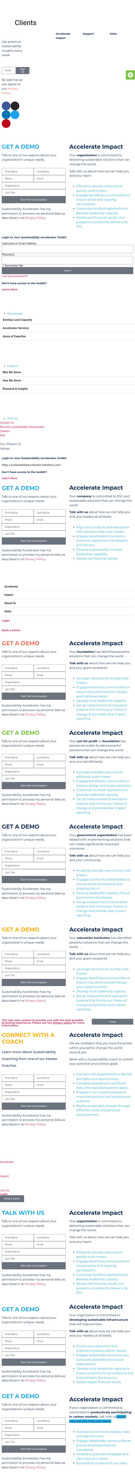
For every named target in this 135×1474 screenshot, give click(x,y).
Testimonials (65, 57)
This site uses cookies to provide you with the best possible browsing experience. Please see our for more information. (43, 1022)
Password (8, 254)
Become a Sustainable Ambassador (22, 427)
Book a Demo (11, 630)
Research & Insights (15, 388)
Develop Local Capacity (17, 319)
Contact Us (91, 41)
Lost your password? (15, 276)
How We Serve (12, 380)
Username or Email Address (19, 243)
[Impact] (4, 1168)
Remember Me (12, 265)
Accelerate (11, 586)
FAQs (87, 55)
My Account (92, 48)
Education (117, 62)
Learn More (9, 289)
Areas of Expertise (14, 336)
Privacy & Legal (110, 133)
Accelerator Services (16, 328)
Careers (88, 62)
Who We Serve (12, 372)
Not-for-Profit (120, 48)
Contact (90, 133)
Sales (7, 611)
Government (119, 55)
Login (5, 620)
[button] (67, 320)
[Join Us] (4, 1182)
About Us (10, 603)
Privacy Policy (35, 218)
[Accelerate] (4, 1154)
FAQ (2, 435)
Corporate (117, 69)
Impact (8, 594)
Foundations (119, 41)
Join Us (4, 1190)
